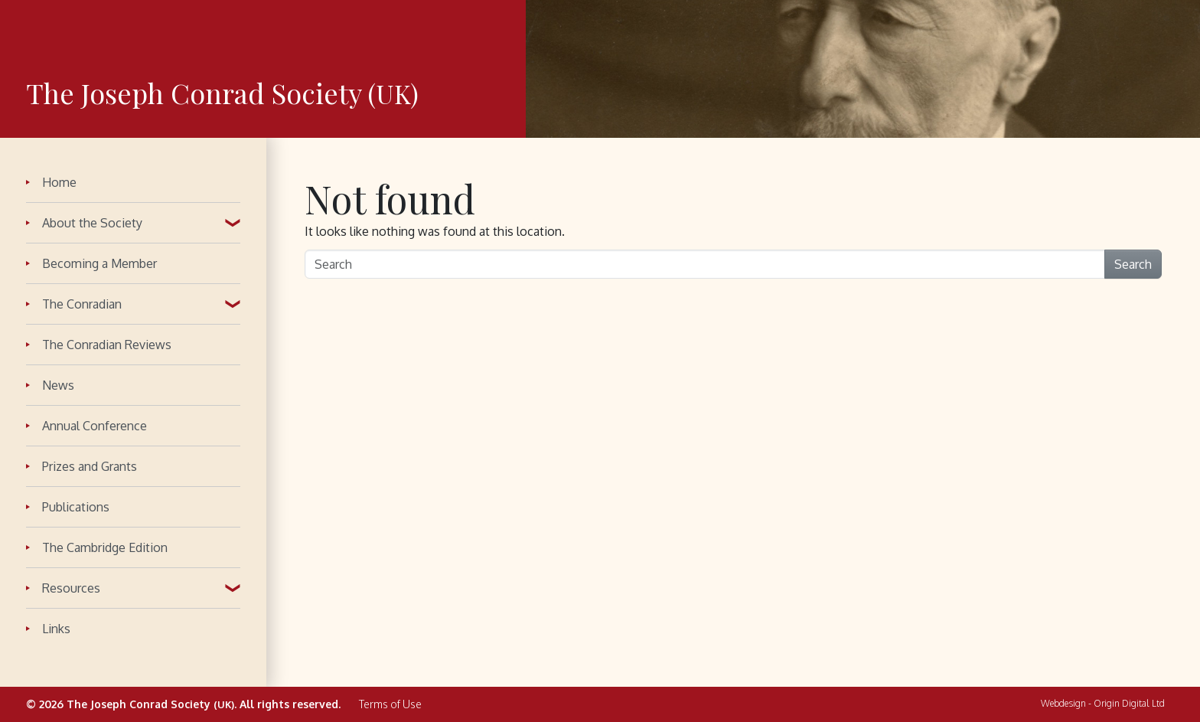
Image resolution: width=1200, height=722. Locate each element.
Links (56, 628)
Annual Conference (94, 425)
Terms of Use (390, 704)
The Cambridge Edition (105, 547)
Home (59, 183)
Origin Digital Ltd (1129, 703)
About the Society (92, 222)
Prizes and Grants (89, 466)
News (58, 385)
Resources (71, 588)
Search (1133, 264)
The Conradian (82, 304)
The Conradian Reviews (106, 344)
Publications (75, 507)
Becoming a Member (99, 263)
